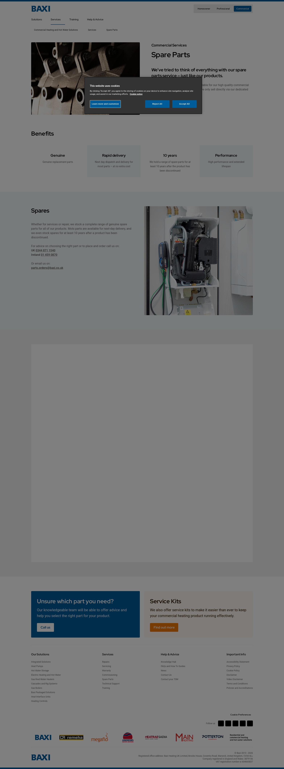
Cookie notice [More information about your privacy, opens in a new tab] (136, 94)
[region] (143, 95)
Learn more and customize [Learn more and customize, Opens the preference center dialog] (105, 104)
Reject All (157, 104)
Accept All (184, 104)
